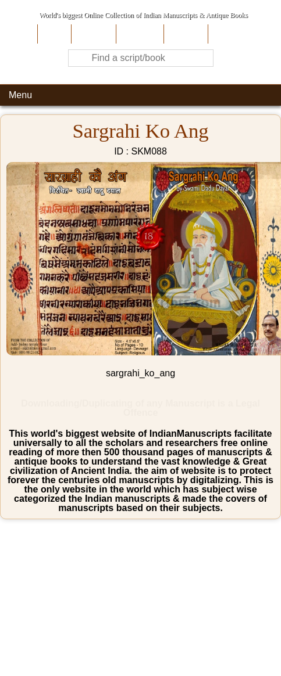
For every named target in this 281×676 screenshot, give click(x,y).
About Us (92, 34)
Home (53, 34)
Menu (20, 95)
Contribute (138, 34)
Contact (226, 34)
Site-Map (184, 34)
